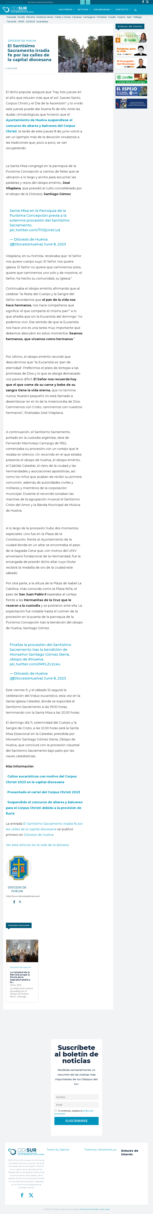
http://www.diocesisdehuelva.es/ (17, 896)
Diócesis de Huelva (22, 40)
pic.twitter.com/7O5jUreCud (35, 230)
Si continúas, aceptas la (73, 1112)
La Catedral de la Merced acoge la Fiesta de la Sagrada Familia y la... (20, 977)
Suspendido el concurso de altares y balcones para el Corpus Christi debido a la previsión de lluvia (44, 807)
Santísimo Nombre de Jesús (40, 2)
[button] (135, 10)
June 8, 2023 (55, 244)
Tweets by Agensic (58, 1149)
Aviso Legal (105, 1209)
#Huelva (35, 659)
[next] (88, 2)
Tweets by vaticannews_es (100, 1149)
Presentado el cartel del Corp (31, 792)
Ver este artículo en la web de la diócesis (37, 845)
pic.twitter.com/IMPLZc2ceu (35, 664)
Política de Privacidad (89, 1209)
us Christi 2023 (67, 792)
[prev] (82, 2)
